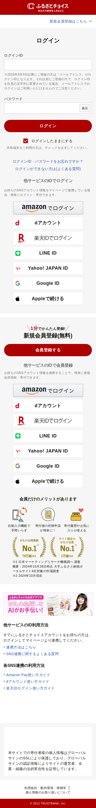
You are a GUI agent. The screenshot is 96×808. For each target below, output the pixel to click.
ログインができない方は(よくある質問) (48, 169)
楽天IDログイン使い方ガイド (30, 688)
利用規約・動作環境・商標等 (45, 788)
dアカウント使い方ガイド (27, 681)
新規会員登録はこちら (71, 21)
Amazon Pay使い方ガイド (28, 675)
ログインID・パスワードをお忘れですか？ (48, 161)
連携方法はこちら (21, 647)
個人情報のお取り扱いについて (48, 792)
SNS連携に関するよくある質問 (32, 654)
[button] (48, 207)
